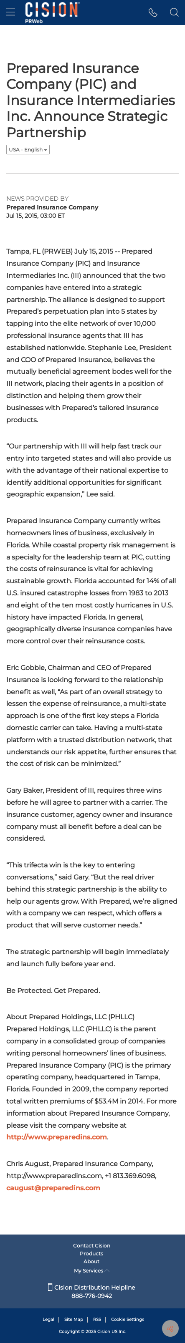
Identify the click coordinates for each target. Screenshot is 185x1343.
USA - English (28, 149)
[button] (153, 12)
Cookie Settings (127, 1319)
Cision (103, 1331)
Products (91, 1253)
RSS (97, 1319)
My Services (91, 1270)
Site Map (73, 1319)
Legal (48, 1319)
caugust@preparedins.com (53, 1188)
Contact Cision (91, 1245)
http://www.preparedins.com (56, 1137)
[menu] (10, 12)
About (91, 1261)
